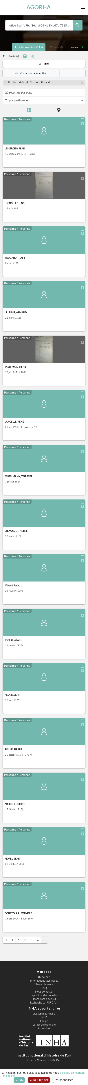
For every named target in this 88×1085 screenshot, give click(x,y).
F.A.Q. (44, 988)
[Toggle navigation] (84, 7)
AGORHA (38, 7)
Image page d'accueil (44, 999)
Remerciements (44, 984)
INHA (44, 1017)
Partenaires (44, 1028)
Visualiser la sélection (31, 73)
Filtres (44, 63)
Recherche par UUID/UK (44, 1003)
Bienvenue (44, 977)
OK (19, 1080)
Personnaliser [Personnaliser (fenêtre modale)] (64, 1080)
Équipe (44, 1021)
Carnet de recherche (44, 1025)
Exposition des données (44, 995)
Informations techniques (44, 981)
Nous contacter (44, 992)
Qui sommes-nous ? (44, 1014)
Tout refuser (39, 1080)
